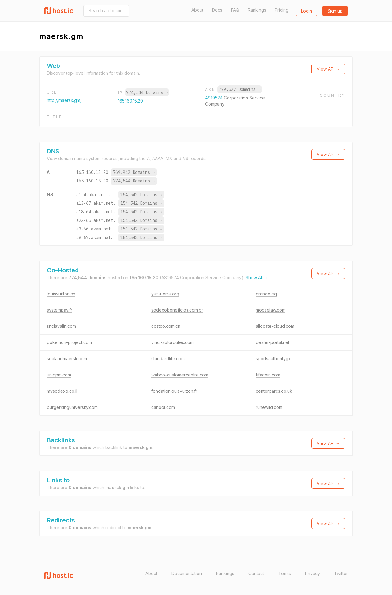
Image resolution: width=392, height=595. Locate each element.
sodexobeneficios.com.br (177, 309)
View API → (328, 69)
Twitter (341, 573)
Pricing (281, 10)
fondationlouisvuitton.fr (174, 391)
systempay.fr (59, 309)
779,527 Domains (239, 89)
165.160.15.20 (130, 100)
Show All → (257, 277)
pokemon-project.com (69, 342)
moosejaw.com (270, 309)
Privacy (312, 573)
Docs (217, 10)
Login (306, 10)
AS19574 (214, 97)
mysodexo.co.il (62, 391)
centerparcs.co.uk (274, 391)
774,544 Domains (147, 92)
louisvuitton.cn (61, 293)
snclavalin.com (61, 326)
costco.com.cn (165, 326)
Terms (284, 573)
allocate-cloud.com (275, 326)
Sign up (335, 10)
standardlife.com (168, 358)
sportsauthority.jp (273, 358)
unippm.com (59, 374)
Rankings (257, 10)
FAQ (235, 10)
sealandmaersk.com (67, 358)
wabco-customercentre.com (179, 374)
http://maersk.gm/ (64, 100)
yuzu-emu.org (165, 293)
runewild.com (269, 407)
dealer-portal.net (272, 342)
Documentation (187, 573)
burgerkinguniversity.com (72, 407)
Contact (256, 573)
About (197, 10)
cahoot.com (163, 407)
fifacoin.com (268, 374)
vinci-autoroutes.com (172, 342)
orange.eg (266, 293)
